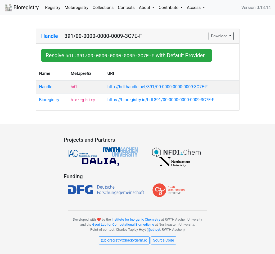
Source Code (163, 240)
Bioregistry (21, 8)
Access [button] (194, 7)
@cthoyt (154, 229)
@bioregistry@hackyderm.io (124, 240)
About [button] (145, 7)
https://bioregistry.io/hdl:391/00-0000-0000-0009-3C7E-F (160, 99)
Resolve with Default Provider (127, 55)
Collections (103, 7)
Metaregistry (76, 7)
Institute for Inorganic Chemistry (136, 219)
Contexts (126, 7)
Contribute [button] (169, 7)
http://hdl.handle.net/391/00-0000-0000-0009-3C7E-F (157, 86)
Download (219, 36)
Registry (52, 7)
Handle (49, 36)
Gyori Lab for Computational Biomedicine (123, 224)
